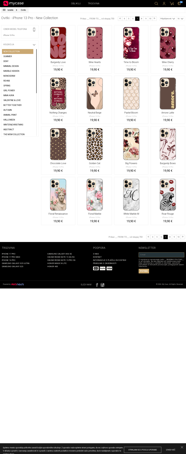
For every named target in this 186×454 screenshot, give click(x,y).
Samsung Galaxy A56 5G (59, 254)
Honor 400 (52, 266)
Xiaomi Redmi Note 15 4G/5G (61, 257)
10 (150, 19)
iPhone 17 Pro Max (11, 257)
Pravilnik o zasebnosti (104, 263)
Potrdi (144, 271)
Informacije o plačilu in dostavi (109, 260)
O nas (96, 254)
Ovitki (23, 10)
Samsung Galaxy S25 (12, 266)
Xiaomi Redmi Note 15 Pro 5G (61, 260)
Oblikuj (76, 3)
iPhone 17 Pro (9, 254)
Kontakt (97, 257)
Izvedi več (170, 450)
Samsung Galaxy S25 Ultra (16, 263)
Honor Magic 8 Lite (57, 263)
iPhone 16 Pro (9, 260)
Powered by (13, 284)
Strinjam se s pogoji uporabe (142, 450)
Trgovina (94, 3)
